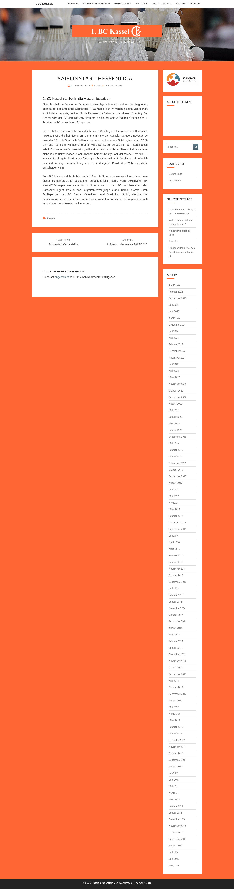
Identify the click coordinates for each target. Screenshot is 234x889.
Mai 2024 (174, 337)
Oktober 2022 (176, 390)
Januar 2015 (175, 601)
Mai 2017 (174, 496)
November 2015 (177, 568)
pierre (97, 85)
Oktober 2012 (176, 687)
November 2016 (177, 522)
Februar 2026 (176, 291)
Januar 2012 (175, 733)
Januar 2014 (175, 647)
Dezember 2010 (177, 819)
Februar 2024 (176, 344)
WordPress (125, 883)
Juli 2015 (174, 588)
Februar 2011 (176, 806)
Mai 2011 (174, 786)
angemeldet (62, 277)
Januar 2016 (175, 562)
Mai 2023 (174, 370)
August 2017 (175, 483)
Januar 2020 (175, 430)
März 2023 (174, 377)
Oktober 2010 (176, 832)
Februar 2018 (176, 450)
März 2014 (174, 634)
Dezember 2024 (177, 324)
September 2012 (178, 694)
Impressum (175, 180)
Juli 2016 (174, 535)
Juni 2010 (174, 859)
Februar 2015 (176, 595)
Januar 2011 (175, 812)
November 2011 (177, 746)
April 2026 (174, 285)
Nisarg (148, 883)
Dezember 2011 (177, 740)
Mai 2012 (174, 707)
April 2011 (174, 793)
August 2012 (175, 700)
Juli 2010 (174, 852)
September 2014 (178, 621)
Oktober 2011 (176, 753)
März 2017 (174, 509)
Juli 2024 (174, 331)
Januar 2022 (175, 417)
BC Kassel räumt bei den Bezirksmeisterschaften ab (182, 252)
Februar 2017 (176, 516)
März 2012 (174, 720)
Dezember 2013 (177, 654)
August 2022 (175, 403)
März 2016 (174, 548)
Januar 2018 (175, 456)
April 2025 (174, 318)
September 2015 (178, 581)
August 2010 (175, 845)
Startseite (72, 4)
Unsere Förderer (162, 4)
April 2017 (174, 502)
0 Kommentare (114, 85)
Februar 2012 (176, 727)
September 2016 (178, 529)
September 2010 (178, 839)
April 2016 (174, 542)
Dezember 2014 (177, 608)
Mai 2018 (174, 443)
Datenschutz (175, 174)
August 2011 (175, 766)
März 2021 (174, 423)
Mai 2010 (174, 865)
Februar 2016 (176, 555)
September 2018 (178, 436)
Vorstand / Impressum (187, 4)
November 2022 (177, 384)
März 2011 (174, 799)
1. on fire (173, 241)
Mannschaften (122, 4)
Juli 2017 (174, 489)
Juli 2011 (174, 773)
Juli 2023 (174, 364)
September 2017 (178, 476)
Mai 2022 (174, 410)
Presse (51, 218)
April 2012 (174, 713)
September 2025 (178, 298)
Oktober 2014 (176, 614)
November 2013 (177, 661)
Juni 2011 (174, 779)
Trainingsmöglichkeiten (96, 4)
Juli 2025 (174, 304)
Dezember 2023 (177, 351)
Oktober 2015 (176, 575)
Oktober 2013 (176, 667)
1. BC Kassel (43, 4)
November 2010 (177, 826)
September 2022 (178, 397)
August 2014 (175, 628)
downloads (141, 4)
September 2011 (178, 760)
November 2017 (177, 463)
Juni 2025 (174, 311)
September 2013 (178, 674)
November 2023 (177, 357)
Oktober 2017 (176, 469)
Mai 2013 (174, 680)
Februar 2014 (176, 641)
